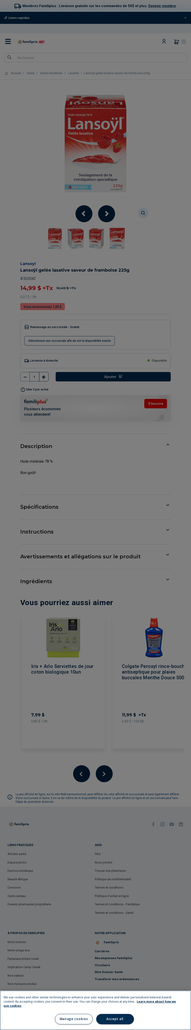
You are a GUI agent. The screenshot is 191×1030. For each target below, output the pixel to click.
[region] (95, 1010)
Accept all (115, 1019)
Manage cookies (74, 1019)
